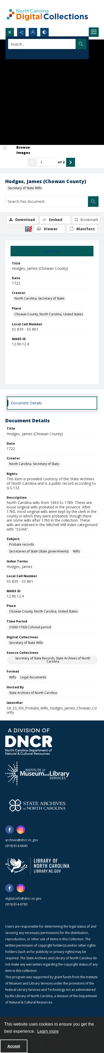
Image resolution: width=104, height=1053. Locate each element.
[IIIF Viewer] (49, 229)
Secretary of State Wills (25, 188)
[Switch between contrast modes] (44, 32)
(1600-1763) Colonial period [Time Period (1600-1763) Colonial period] (30, 627)
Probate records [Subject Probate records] (21, 544)
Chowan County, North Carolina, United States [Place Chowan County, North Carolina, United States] (48, 314)
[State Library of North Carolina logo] (37, 865)
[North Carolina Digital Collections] (47, 14)
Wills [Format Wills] (12, 677)
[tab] (52, 251)
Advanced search (21, 53)
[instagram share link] (21, 829)
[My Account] (33, 32)
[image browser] (19, 150)
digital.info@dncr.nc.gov (23, 898)
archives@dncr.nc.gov (21, 840)
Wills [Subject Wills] (76, 551)
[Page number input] (47, 162)
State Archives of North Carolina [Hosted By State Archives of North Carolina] (33, 692)
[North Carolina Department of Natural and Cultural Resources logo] (28, 741)
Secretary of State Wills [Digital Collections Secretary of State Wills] (26, 642)
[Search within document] (93, 201)
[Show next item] (70, 162)
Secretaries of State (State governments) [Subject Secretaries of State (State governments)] (38, 551)
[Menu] (94, 32)
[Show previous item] (32, 162)
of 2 (61, 162)
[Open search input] (10, 32)
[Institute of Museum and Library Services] (37, 773)
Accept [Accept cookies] (13, 1046)
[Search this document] (47, 201)
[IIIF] (28, 228)
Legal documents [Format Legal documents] (33, 677)
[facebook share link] (9, 829)
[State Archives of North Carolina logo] (37, 805)
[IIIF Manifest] (82, 229)
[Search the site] (42, 44)
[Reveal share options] (21, 32)
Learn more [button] (48, 1031)
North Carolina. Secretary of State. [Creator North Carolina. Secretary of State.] (39, 298)
